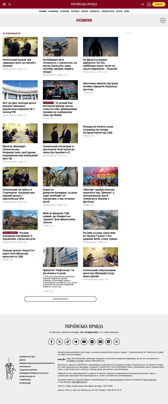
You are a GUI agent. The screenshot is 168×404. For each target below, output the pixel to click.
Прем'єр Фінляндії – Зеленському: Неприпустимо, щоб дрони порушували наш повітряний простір (20, 152)
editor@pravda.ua (79, 382)
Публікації (53, 11)
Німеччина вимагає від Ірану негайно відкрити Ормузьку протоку (100, 86)
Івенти (85, 11)
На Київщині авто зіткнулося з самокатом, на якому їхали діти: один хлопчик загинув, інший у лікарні (60, 65)
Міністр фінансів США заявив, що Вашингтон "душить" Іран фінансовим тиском (59, 218)
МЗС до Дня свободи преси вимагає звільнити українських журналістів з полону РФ (19, 107)
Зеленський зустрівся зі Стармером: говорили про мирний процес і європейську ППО (19, 194)
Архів (126, 11)
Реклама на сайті (27, 357)
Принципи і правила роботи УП (33, 373)
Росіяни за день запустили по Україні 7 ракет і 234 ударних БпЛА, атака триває (100, 235)
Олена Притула (149, 380)
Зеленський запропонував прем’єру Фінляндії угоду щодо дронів (99, 273)
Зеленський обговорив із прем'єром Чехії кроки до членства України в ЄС (59, 149)
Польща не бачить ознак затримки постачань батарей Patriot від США (98, 129)
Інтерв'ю (75, 11)
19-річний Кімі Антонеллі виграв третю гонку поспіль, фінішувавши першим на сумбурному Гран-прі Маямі (60, 109)
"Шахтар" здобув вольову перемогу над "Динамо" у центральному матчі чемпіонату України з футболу (99, 195)
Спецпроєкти (107, 11)
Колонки (64, 11)
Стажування (25, 380)
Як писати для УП (27, 376)
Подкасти (94, 11)
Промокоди (25, 383)
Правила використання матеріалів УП (36, 363)
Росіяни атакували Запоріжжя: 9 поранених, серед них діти (19, 235)
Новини (42, 11)
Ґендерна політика (28, 370)
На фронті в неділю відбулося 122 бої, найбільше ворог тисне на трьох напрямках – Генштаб (100, 64)
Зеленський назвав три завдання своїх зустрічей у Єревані (19, 62)
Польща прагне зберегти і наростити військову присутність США (19, 253)
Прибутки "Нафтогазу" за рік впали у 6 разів (58, 272)
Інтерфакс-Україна (75, 361)
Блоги (119, 11)
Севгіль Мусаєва (116, 380)
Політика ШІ (24, 367)
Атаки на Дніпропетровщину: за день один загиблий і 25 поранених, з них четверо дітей (60, 195)
